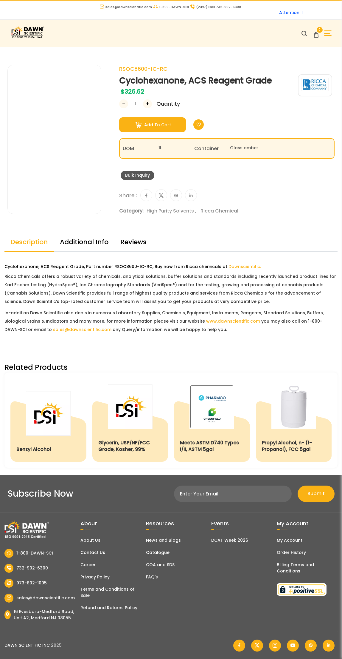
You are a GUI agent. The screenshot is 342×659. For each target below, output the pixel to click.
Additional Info (84, 242)
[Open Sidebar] (328, 33)
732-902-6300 (26, 568)
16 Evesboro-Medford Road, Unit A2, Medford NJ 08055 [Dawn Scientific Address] (39, 615)
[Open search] (304, 33)
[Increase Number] (147, 103)
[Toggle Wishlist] (198, 124)
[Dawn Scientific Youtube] (293, 646)
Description (29, 242)
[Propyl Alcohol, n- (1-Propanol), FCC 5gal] (294, 420)
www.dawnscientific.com (233, 321)
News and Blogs (163, 540)
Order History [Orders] (291, 552)
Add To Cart (153, 125)
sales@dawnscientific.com (126, 6)
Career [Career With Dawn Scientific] (88, 565)
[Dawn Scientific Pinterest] (311, 646)
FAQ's (152, 577)
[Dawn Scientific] (27, 37)
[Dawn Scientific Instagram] (275, 646)
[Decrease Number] (123, 103)
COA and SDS (160, 565)
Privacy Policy (95, 577)
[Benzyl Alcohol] (48, 420)
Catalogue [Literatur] (158, 552)
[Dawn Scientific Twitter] (257, 646)
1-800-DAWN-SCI (171, 6)
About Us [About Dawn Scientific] (90, 540)
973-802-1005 (25, 583)
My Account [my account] (289, 540)
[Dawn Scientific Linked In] (329, 646)
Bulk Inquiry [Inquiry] (137, 175)
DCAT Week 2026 (229, 540)
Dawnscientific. (244, 267)
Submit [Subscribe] (316, 493)
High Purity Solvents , (172, 210)
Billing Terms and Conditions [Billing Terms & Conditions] (295, 568)
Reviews (133, 242)
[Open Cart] (316, 33)
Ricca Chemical (219, 210)
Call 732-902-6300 (215, 6)
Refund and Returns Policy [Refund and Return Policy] (108, 608)
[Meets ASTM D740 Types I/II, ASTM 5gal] (212, 420)
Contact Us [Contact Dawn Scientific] (92, 552)
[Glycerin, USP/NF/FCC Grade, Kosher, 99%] (130, 420)
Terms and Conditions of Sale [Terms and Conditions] (107, 592)
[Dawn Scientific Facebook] (239, 646)
